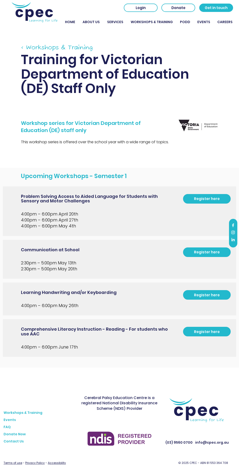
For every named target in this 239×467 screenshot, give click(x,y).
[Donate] (178, 8)
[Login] (141, 8)
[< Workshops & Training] (63, 47)
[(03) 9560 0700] (179, 442)
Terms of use (13, 463)
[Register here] (207, 199)
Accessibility (57, 463)
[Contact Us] (42, 441)
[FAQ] (42, 427)
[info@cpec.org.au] (212, 442)
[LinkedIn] (233, 239)
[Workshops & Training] (42, 412)
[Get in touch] (216, 8)
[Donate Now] (42, 434)
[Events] (42, 420)
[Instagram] (233, 232)
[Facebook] (233, 225)
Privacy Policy (35, 463)
